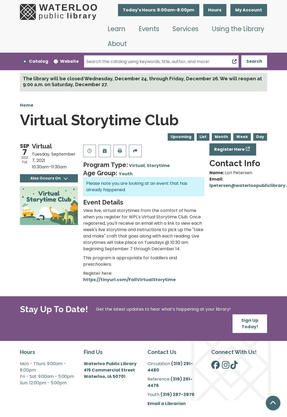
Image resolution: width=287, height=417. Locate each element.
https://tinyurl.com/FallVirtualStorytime (129, 280)
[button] (158, 10)
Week (242, 136)
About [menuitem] (117, 43)
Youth (126, 174)
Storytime (158, 165)
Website (69, 61)
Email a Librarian (166, 404)
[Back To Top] (273, 403)
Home (26, 105)
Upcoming (181, 136)
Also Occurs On (48, 178)
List (203, 136)
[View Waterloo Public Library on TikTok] (234, 367)
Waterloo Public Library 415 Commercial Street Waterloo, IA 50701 (110, 370)
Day (260, 136)
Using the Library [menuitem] (238, 28)
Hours (214, 10)
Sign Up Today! (249, 323)
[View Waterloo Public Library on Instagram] (225, 367)
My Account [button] (248, 10)
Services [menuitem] (185, 28)
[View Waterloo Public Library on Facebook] (215, 367)
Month (221, 136)
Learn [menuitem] (116, 28)
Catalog (38, 61)
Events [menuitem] (149, 28)
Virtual (137, 165)
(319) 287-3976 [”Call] (178, 394)
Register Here (229, 149)
